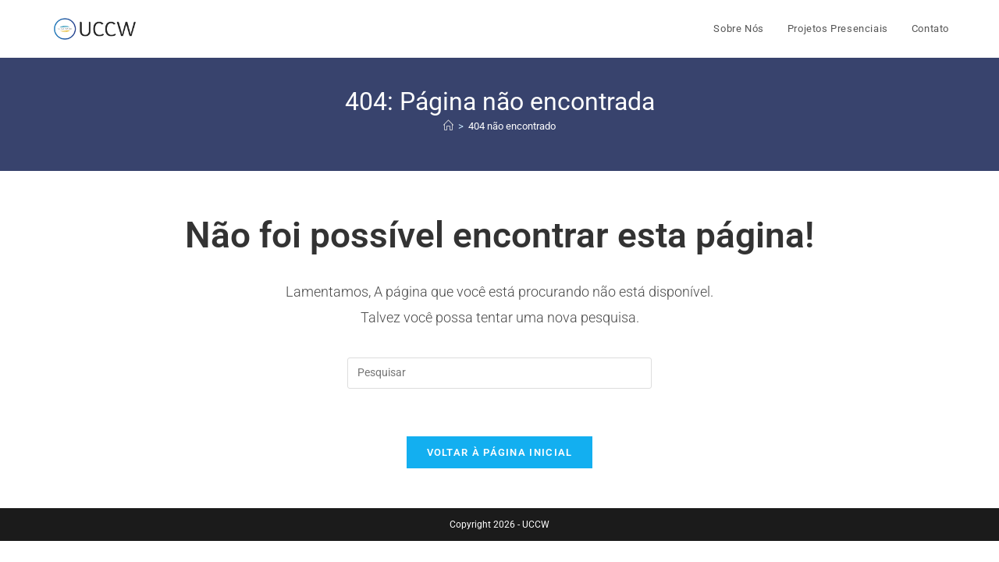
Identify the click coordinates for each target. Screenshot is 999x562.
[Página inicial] (448, 126)
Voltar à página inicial (500, 452)
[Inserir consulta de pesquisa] (499, 373)
